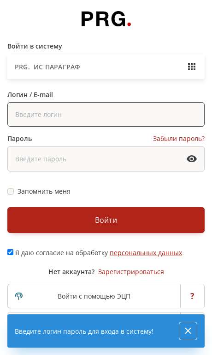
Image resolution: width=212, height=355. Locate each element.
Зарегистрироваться (131, 271)
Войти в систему (34, 46)
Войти (106, 220)
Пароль (19, 138)
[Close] (188, 331)
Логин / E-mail (30, 94)
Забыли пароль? (179, 138)
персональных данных (146, 252)
